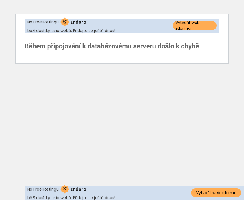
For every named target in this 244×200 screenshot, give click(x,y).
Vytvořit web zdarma (187, 25)
